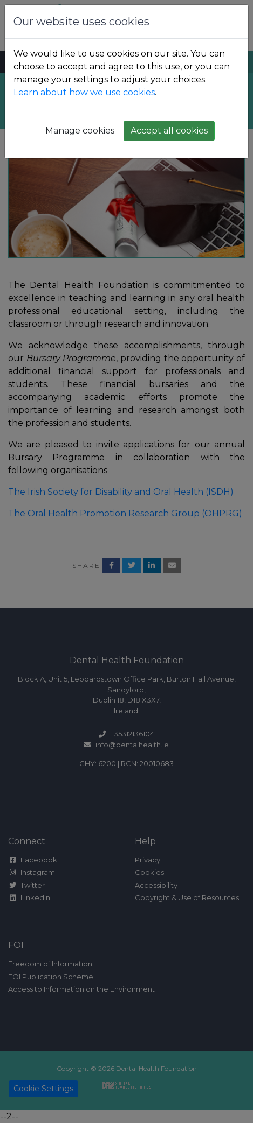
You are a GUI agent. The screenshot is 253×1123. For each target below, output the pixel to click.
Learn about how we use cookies (84, 92)
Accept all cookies (169, 130)
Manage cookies (79, 130)
